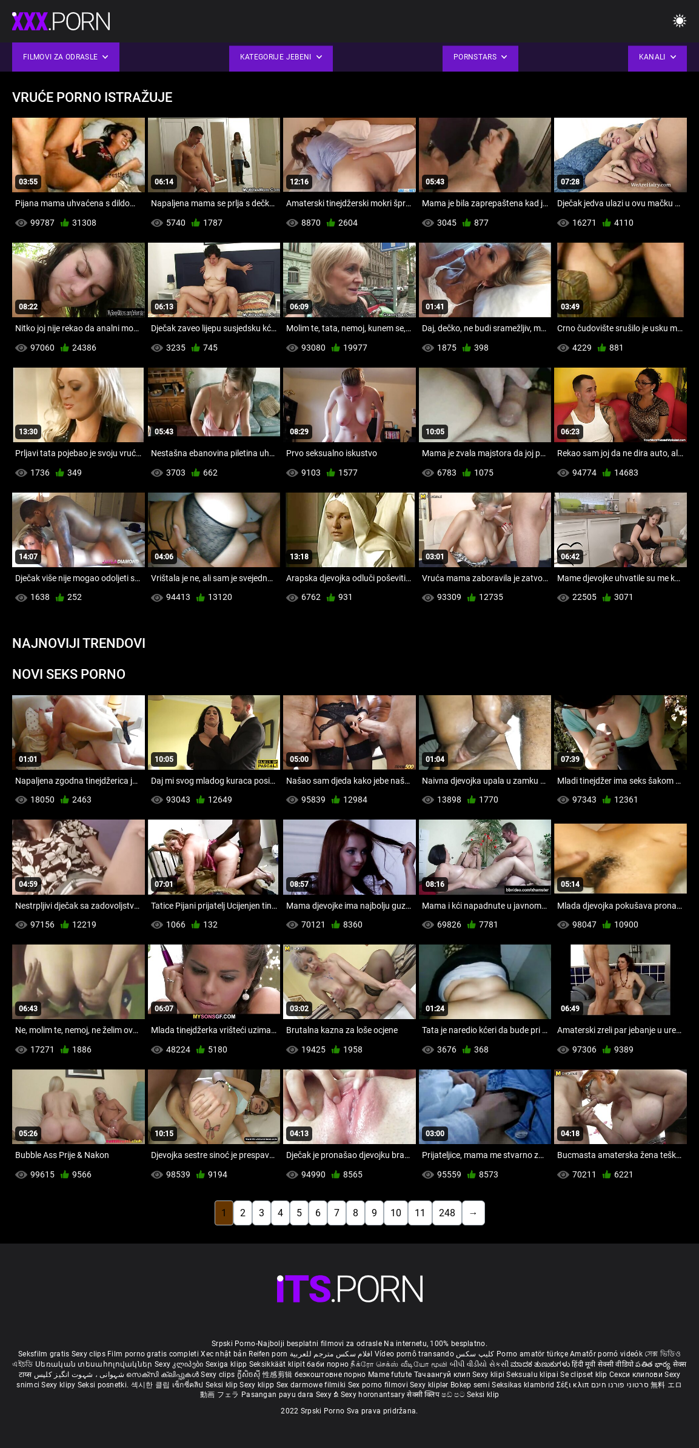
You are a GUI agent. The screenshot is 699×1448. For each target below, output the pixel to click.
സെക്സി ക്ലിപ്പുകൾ (163, 1374)
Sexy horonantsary (374, 1394)
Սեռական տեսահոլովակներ (95, 1364)
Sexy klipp (257, 1385)
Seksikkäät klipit (278, 1364)
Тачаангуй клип (443, 1374)
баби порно (328, 1364)
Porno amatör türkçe (532, 1354)
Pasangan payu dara (278, 1394)
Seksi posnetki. (104, 1385)
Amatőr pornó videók (606, 1354)
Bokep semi (470, 1385)
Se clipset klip (584, 1374)
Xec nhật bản (224, 1354)
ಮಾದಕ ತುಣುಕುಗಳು (541, 1364)
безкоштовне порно (330, 1374)
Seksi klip (222, 1385)
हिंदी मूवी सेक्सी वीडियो (603, 1364)
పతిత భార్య (653, 1364)
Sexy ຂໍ (328, 1394)
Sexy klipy (59, 1385)
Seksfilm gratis (44, 1354)
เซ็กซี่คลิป (189, 1385)
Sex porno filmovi (378, 1385)
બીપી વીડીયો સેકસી (479, 1364)
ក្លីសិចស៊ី (250, 1374)
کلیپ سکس (475, 1354)
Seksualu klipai (533, 1374)
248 (447, 1213)
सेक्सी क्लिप (424, 1394)
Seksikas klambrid (524, 1385)
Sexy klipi (489, 1374)
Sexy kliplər (430, 1385)
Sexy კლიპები (180, 1364)
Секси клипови (636, 1374)
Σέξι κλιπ (574, 1385)
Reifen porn (268, 1354)
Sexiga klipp (227, 1364)
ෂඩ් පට (454, 1394)
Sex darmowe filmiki (311, 1385)
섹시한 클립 (151, 1385)
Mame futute (390, 1374)
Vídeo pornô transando (414, 1354)
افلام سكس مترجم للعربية (331, 1354)
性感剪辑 (279, 1374)
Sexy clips (89, 1354)
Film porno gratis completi (153, 1354)
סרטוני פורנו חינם (620, 1385)
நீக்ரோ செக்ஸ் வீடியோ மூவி (398, 1364)
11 (420, 1213)
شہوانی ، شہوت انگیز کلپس (80, 1374)
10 (395, 1213)
